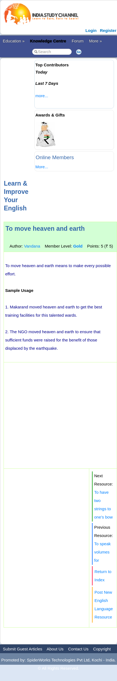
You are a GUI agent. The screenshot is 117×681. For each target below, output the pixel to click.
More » (95, 41)
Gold (77, 246)
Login (91, 30)
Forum (77, 41)
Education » (13, 41)
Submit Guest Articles (22, 649)
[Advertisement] (51, 118)
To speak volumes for (102, 552)
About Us (55, 649)
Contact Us (78, 649)
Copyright (102, 649)
